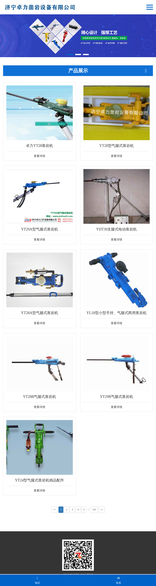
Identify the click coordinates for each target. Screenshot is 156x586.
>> (101, 509)
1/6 (93, 509)
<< (54, 509)
